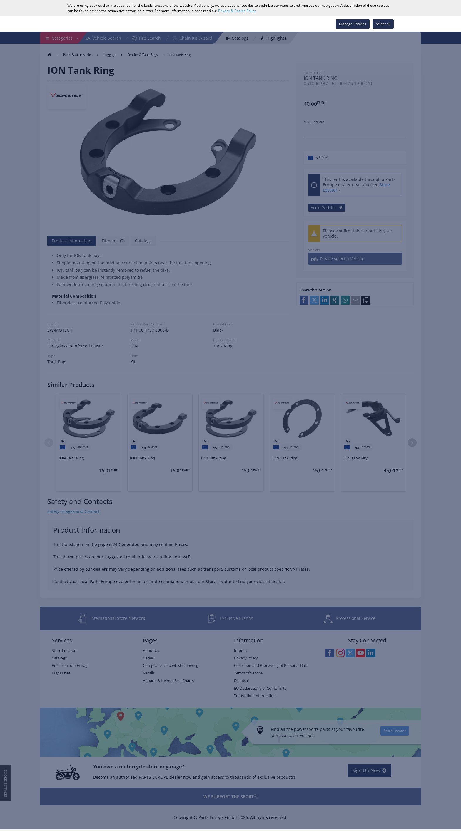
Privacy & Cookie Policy (237, 10)
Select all (383, 23)
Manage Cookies (352, 23)
